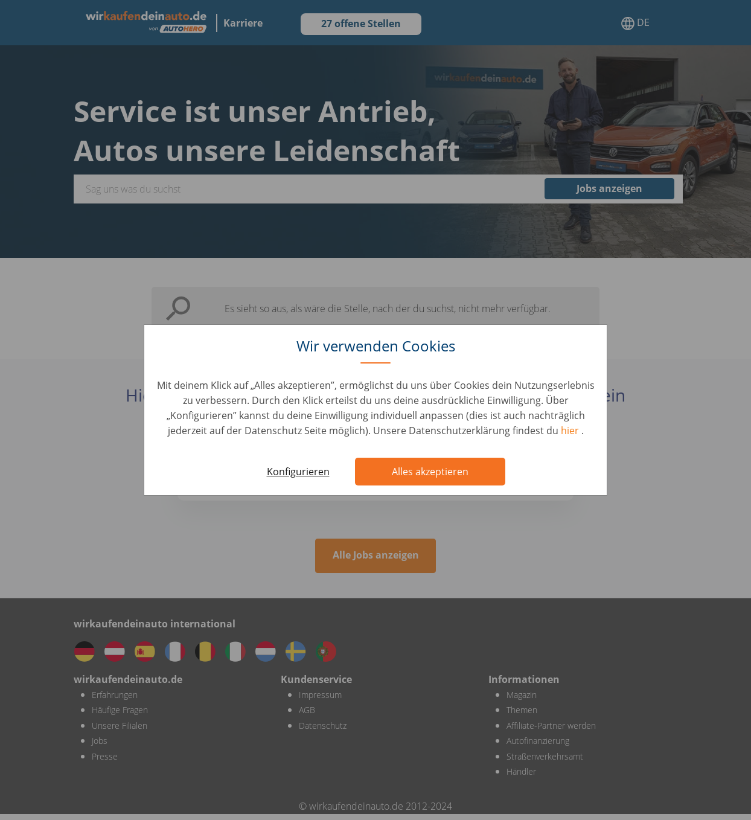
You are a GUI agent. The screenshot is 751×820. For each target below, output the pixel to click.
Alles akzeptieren (430, 471)
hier (571, 430)
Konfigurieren (298, 471)
